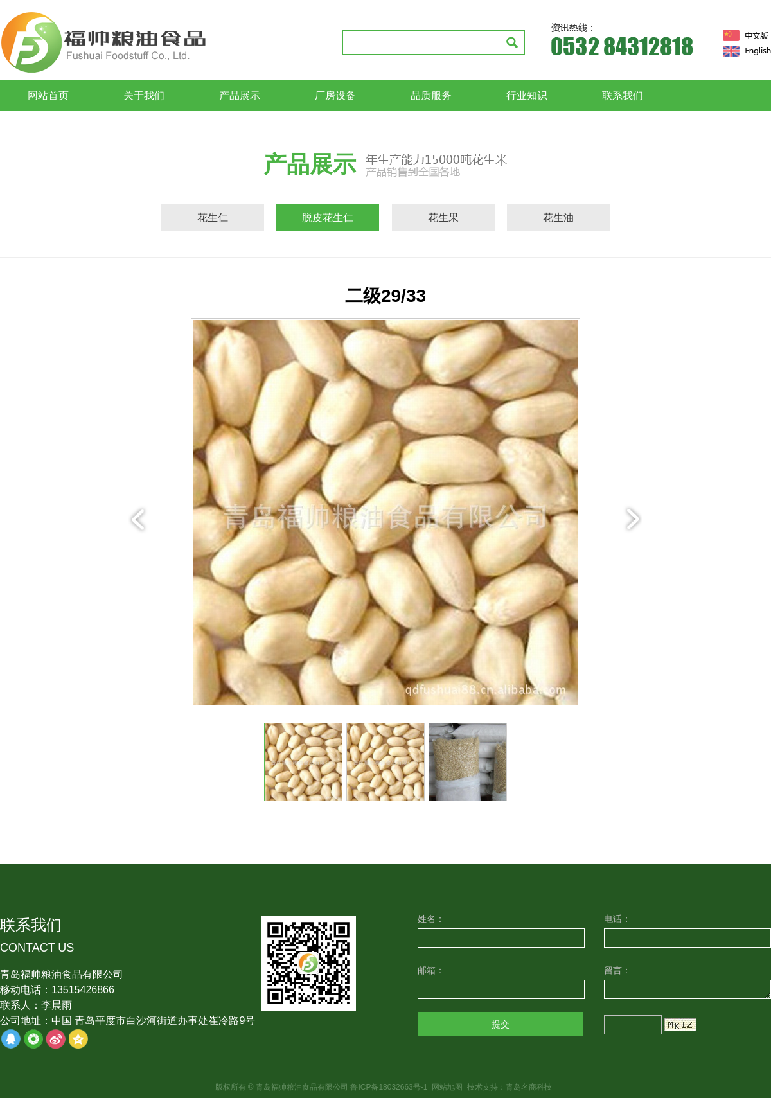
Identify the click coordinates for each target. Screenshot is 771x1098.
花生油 (558, 217)
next (632, 519)
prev (138, 519)
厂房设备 (335, 95)
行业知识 (526, 95)
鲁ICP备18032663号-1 (388, 1087)
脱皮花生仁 (327, 217)
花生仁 (212, 217)
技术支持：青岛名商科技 (509, 1087)
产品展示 (239, 95)
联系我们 (622, 95)
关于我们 (143, 95)
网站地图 (447, 1087)
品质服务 (431, 95)
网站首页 (48, 95)
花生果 (443, 217)
